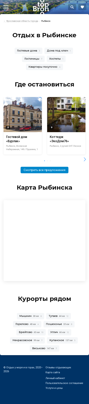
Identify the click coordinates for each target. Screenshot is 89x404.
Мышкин (30, 316)
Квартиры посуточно (44, 66)
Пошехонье (59, 324)
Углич (59, 332)
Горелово (27, 324)
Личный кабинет (55, 378)
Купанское (62, 340)
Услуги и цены (54, 388)
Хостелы (56, 58)
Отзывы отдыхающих (58, 367)
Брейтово (31, 332)
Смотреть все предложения (44, 170)
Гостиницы (33, 58)
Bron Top (40, 7)
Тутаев (58, 316)
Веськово (44, 348)
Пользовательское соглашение (64, 383)
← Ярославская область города (21, 21)
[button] (44, 160)
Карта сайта (53, 372)
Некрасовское (27, 340)
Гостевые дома (28, 50)
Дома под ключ (59, 50)
